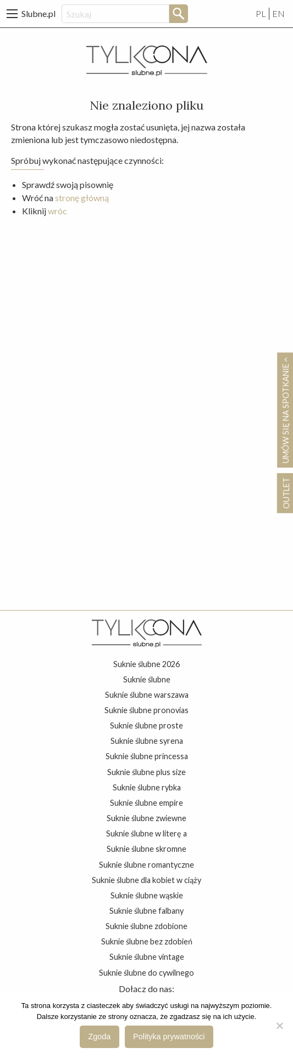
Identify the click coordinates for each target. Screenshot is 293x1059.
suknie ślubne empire (146, 802)
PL (261, 13)
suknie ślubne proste (146, 725)
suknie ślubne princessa (147, 756)
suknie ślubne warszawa (147, 694)
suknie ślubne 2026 (146, 664)
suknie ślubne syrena (146, 740)
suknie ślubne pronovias (146, 710)
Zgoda (100, 1036)
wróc (57, 211)
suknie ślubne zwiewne (146, 818)
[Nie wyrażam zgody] (279, 1025)
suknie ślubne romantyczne (146, 864)
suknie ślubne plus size (146, 772)
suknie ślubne (146, 679)
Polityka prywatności (168, 1036)
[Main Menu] (12, 13)
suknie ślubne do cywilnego (146, 972)
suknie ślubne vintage (146, 956)
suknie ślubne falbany (146, 910)
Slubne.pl (38, 13)
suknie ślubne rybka (147, 787)
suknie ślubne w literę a (146, 833)
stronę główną (82, 197)
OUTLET (285, 493)
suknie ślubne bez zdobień (146, 941)
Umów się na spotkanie (285, 410)
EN (278, 13)
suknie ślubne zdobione (146, 926)
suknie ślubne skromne (146, 848)
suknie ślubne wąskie (146, 895)
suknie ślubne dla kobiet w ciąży (146, 880)
